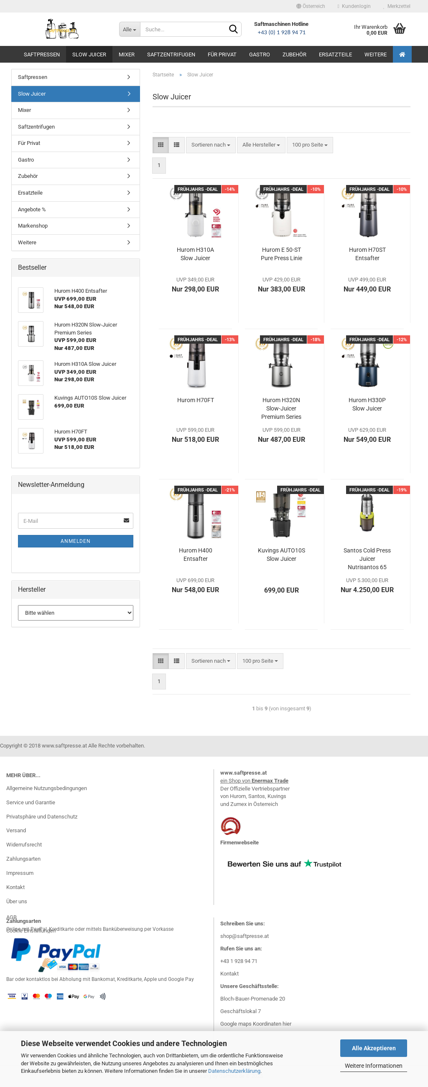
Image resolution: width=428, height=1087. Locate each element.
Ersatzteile (335, 54)
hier (287, 1024)
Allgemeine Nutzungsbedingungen (46, 788)
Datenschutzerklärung (234, 1071)
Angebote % (32, 209)
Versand (16, 830)
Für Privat (222, 54)
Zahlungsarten (23, 859)
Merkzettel (396, 6)
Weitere (375, 54)
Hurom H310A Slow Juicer (195, 253)
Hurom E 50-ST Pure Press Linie (281, 253)
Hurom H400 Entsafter (195, 554)
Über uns (16, 901)
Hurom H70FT (195, 400)
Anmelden (76, 541)
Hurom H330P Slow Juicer (367, 404)
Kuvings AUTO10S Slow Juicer (281, 554)
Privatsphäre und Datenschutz (41, 816)
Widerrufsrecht (24, 844)
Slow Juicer (89, 54)
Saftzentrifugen (171, 54)
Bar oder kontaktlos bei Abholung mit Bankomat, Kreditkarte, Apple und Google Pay (100, 979)
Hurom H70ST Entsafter (367, 253)
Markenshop (33, 226)
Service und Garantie (30, 802)
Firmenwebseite (239, 842)
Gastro (259, 54)
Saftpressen (42, 54)
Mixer (127, 54)
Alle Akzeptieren (374, 1048)
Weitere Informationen (374, 1065)
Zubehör (294, 54)
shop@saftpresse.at (244, 936)
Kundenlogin (354, 6)
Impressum (19, 873)
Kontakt (15, 887)
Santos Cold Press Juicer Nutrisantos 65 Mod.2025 (367, 559)
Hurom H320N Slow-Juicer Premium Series (281, 408)
